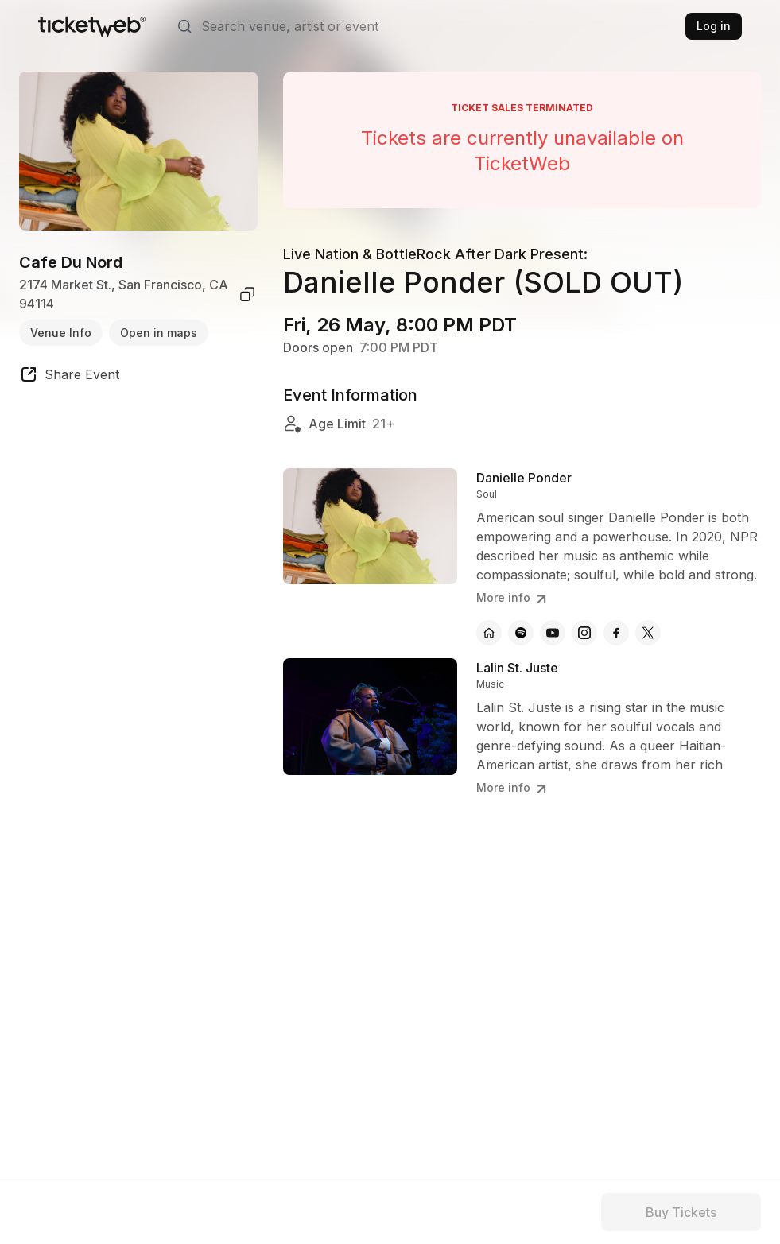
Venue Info (60, 332)
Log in (714, 26)
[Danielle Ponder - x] (648, 632)
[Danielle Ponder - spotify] (520, 632)
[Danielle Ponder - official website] (489, 632)
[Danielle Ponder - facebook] (616, 632)
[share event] (69, 377)
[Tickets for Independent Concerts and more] (92, 26)
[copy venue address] (247, 294)
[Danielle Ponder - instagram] (584, 632)
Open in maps (158, 332)
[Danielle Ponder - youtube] (552, 632)
